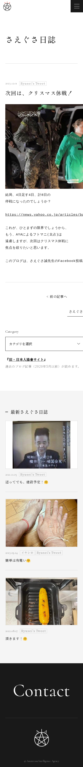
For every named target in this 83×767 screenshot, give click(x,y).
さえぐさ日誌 (30, 39)
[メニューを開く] (77, 6)
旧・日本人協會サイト (26, 359)
